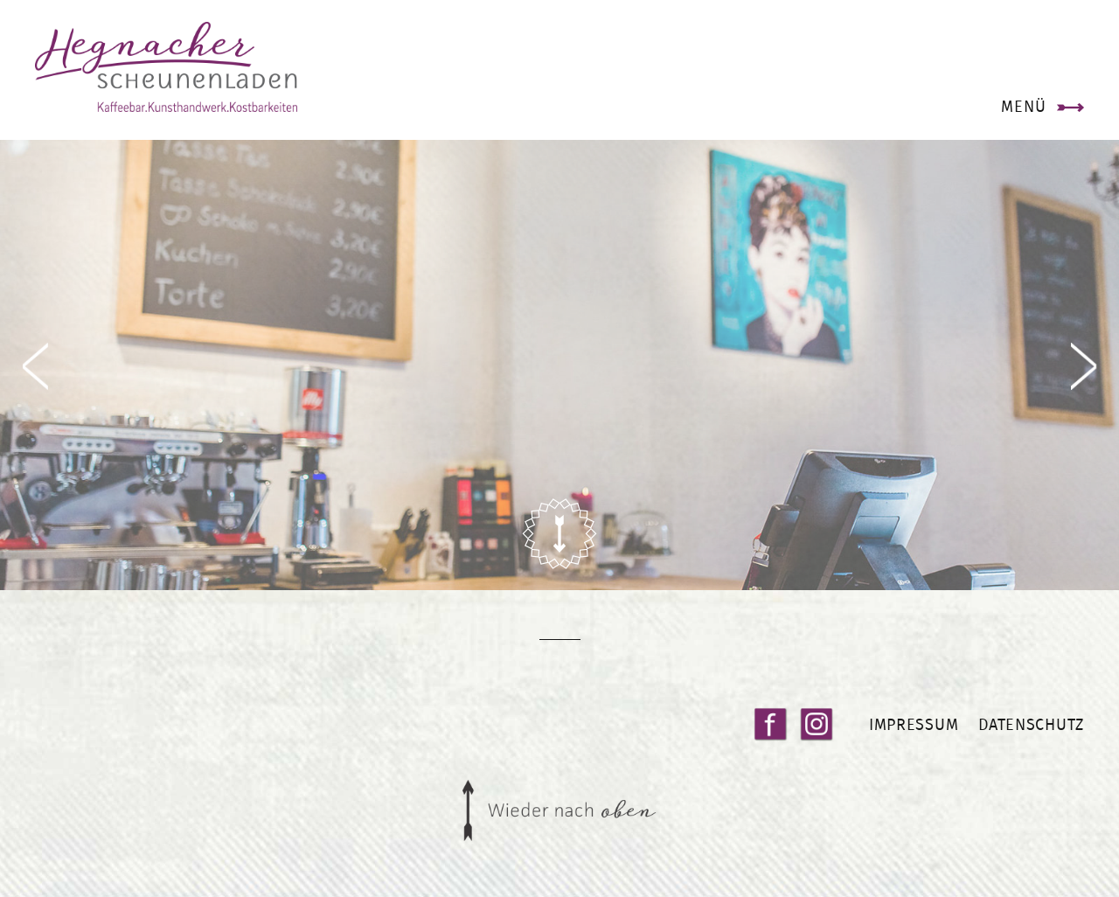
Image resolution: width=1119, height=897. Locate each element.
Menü (1023, 106)
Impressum (913, 724)
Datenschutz (1031, 724)
